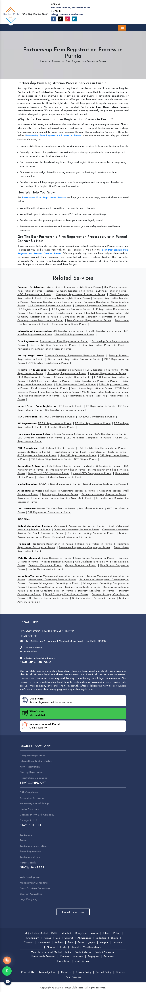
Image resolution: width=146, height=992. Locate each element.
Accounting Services (29, 491)
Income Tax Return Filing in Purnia (65, 470)
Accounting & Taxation (31, 466)
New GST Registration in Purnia (78, 455)
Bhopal (75, 947)
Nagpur (51, 947)
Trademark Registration (33, 846)
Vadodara (101, 938)
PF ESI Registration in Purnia (54, 423)
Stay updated (33, 713)
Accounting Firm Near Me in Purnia (71, 498)
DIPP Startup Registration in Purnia (48, 363)
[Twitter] (60, 19)
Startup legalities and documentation (47, 700)
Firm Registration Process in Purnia (103, 345)
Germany (109, 956)
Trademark (24, 544)
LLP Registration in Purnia (111, 291)
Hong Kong (63, 961)
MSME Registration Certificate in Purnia (105, 392)
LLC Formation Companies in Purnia (89, 438)
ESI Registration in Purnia (59, 427)
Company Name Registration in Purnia (67, 298)
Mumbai (66, 933)
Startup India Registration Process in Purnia (74, 359)
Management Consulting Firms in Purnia (52, 580)
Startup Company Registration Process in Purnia (74, 356)
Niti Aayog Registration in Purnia (66, 373)
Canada (64, 956)
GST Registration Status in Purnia (36, 455)
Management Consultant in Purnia (63, 576)
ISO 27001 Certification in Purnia (96, 417)
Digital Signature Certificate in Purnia (104, 484)
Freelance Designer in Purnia (45, 565)
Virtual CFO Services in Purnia (102, 466)
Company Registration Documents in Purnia (100, 306)
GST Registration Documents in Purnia (102, 448)
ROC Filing (23, 519)
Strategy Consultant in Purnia (96, 591)
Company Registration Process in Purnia (80, 294)
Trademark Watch (30, 857)
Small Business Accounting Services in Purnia (69, 491)
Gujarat (69, 938)
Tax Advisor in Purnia (91, 509)
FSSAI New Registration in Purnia (49, 381)
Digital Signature (27, 484)
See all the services (73, 912)
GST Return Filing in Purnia (57, 448)
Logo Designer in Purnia (56, 558)
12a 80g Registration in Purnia (108, 373)
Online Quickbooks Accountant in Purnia (59, 477)
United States (83, 952)
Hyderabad (44, 942)
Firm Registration (27, 341)
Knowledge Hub (47, 972)
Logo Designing (28, 899)
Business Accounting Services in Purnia (103, 494)
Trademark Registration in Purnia (53, 544)
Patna (116, 933)
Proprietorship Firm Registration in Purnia (64, 341)
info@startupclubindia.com (67, 14)
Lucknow (117, 942)
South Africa (82, 961)
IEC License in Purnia (70, 406)
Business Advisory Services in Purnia (93, 598)
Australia (78, 956)
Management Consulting (34, 883)
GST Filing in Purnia (85, 459)
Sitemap (120, 972)
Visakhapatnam (92, 947)
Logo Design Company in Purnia (94, 558)
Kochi (63, 947)
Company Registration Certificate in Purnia (56, 302)
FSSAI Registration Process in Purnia (95, 381)
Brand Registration (30, 852)
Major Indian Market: (36, 933)
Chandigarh (32, 938)
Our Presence (73, 977)
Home (43, 61)
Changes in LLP (29, 820)
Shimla (114, 938)
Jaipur (91, 942)
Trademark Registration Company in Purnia (84, 547)
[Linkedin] (74, 19)
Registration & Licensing (31, 370)
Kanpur (104, 942)
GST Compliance (27, 448)
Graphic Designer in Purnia (80, 565)
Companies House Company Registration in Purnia (94, 317)
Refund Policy (103, 972)
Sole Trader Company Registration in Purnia (55, 313)
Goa (58, 938)
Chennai (28, 942)
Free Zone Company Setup (33, 434)
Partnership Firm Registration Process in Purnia (53, 136)
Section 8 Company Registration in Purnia (69, 291)
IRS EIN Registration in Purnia (103, 331)
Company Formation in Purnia (69, 324)
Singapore (93, 956)
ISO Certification (27, 417)
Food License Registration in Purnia (91, 388)
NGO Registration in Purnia (34, 294)
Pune (70, 942)
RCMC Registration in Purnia (101, 370)
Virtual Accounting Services (34, 526)
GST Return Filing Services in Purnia (51, 459)
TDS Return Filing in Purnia (63, 466)
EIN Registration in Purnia (68, 331)
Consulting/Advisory (29, 576)
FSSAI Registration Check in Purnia (76, 385)
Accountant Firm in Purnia (32, 498)
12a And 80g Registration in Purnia (39, 396)
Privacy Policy (83, 972)
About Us (66, 972)
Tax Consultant (26, 509)
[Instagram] (67, 19)
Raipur (47, 938)
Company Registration (30, 287)
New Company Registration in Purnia (89, 320)
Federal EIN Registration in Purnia (74, 335)
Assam (94, 933)
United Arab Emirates (43, 956)
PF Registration (26, 423)
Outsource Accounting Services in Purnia (76, 530)
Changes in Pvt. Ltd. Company (37, 815)
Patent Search (28, 863)
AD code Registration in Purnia (72, 377)
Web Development (28, 558)
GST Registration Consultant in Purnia (49, 512)
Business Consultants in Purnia (82, 587)
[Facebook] (53, 19)
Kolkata (58, 942)
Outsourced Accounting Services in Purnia (79, 526)
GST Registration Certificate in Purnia (104, 452)
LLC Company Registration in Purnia (39, 438)
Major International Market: (46, 952)
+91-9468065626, (61, 7)
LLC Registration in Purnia (110, 434)
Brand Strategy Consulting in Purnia (66, 594)
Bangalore (81, 933)
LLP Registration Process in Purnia (70, 309)
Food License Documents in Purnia (59, 392)
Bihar (106, 933)
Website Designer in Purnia (56, 562)
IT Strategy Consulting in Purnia (48, 598)
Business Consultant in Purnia (45, 587)
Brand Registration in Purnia (94, 544)
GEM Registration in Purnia (33, 377)
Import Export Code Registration (37, 406)
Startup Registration (30, 356)
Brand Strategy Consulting (35, 888)
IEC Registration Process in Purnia (64, 410)
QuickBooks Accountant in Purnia (72, 537)
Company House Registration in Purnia (40, 320)
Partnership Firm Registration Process (44, 198)
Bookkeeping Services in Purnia (60, 494)
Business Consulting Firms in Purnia (51, 591)
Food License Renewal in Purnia (49, 388)
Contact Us (27, 972)
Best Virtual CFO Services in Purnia (48, 473)
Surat (81, 942)
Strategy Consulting (31, 894)
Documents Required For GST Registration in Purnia (47, 452)
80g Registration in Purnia (78, 396)
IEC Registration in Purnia (100, 406)
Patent (23, 840)
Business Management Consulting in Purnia (54, 583)
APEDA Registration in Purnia (65, 370)
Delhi (54, 933)
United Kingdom (104, 952)
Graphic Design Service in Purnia (46, 569)
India (68, 952)
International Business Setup (34, 331)
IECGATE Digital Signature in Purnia (59, 484)
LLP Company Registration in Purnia (49, 306)
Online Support (41, 725)
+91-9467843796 (81, 7)
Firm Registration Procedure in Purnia (53, 345)
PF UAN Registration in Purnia (93, 423)
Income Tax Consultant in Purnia (56, 509)
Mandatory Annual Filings (34, 804)
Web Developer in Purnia (89, 562)
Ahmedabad (84, 938)
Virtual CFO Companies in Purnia (92, 473)
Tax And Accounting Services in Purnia (91, 533)
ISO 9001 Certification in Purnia (57, 417)
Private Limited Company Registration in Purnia (73, 287)
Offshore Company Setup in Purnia (72, 434)
